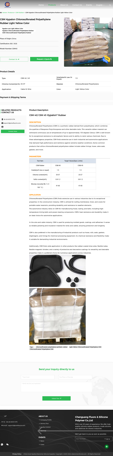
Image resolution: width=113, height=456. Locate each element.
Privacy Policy (16, 454)
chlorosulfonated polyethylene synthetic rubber (51, 347)
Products (52, 5)
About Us (64, 5)
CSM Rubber (19, 12)
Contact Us (77, 5)
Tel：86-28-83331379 (9, 422)
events (89, 5)
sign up (107, 439)
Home (41, 5)
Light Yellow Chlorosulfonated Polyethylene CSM (85, 347)
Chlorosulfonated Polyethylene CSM (41, 349)
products (11, 12)
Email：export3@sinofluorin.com (13, 425)
